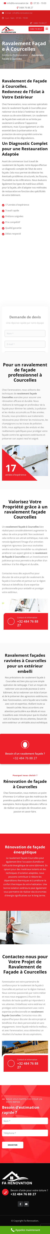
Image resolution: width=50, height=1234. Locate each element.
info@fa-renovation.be (17, 3)
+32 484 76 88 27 (27, 623)
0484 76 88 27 (26, 7)
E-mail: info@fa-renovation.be (18, 13)
